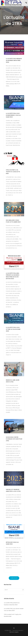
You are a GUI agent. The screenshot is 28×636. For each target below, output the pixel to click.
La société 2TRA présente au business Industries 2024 (14, 60)
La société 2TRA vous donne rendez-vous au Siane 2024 (13, 130)
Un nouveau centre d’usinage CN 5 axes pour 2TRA (14, 452)
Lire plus (14, 578)
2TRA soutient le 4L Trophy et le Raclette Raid (13, 184)
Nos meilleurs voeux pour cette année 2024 (13, 235)
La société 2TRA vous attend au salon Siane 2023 (13, 341)
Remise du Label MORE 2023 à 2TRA (12, 396)
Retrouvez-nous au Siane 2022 (12, 556)
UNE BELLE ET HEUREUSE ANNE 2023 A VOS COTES (13, 504)
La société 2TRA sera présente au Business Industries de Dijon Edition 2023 (12, 291)
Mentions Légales (14, 632)
